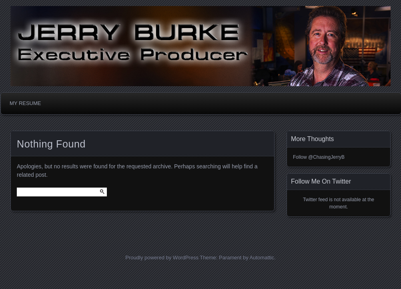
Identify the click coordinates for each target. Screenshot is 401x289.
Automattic (262, 258)
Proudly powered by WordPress (161, 258)
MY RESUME (25, 103)
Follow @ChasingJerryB (319, 157)
